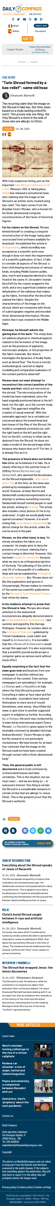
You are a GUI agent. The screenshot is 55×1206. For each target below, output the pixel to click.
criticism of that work (20, 632)
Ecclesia (33, 62)
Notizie (16, 25)
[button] (27, 39)
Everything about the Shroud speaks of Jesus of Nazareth (27, 867)
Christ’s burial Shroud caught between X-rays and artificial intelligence (22, 918)
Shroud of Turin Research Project (30, 593)
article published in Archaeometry (26, 620)
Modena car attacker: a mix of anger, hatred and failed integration (13, 1069)
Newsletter (40, 31)
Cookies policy (25, 1187)
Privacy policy (9, 1187)
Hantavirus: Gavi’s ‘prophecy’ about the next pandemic (15, 1102)
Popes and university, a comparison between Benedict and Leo (15, 1086)
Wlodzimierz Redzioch (29, 978)
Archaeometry (11, 247)
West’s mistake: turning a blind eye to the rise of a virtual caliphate (15, 1051)
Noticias (16, 30)
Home (21, 62)
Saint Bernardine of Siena (40, 48)
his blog (32, 507)
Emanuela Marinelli (22, 95)
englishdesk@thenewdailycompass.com (22, 1145)
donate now (41, 25)
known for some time (26, 557)
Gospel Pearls (15, 49)
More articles (28, 1024)
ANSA (5, 193)
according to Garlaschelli (31, 523)
